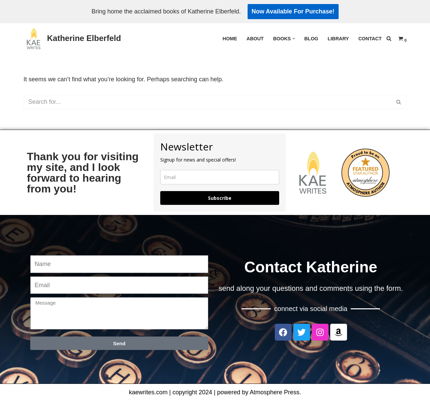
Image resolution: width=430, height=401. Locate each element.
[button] (294, 38)
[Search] (388, 38)
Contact (370, 38)
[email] (219, 177)
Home (230, 38)
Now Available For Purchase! (293, 11)
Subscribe (219, 198)
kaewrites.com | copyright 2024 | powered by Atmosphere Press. (215, 392)
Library (338, 38)
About (255, 38)
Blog (311, 38)
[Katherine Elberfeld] (72, 38)
